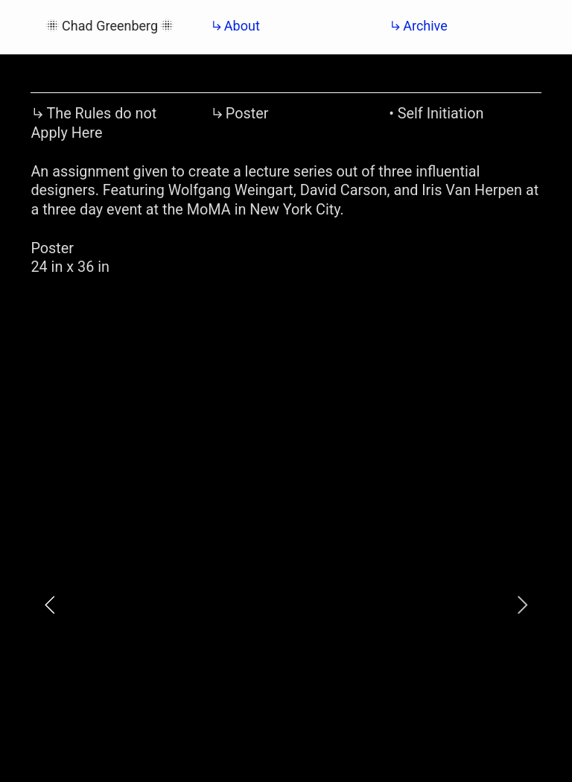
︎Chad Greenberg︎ (110, 26)
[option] (286, 605)
